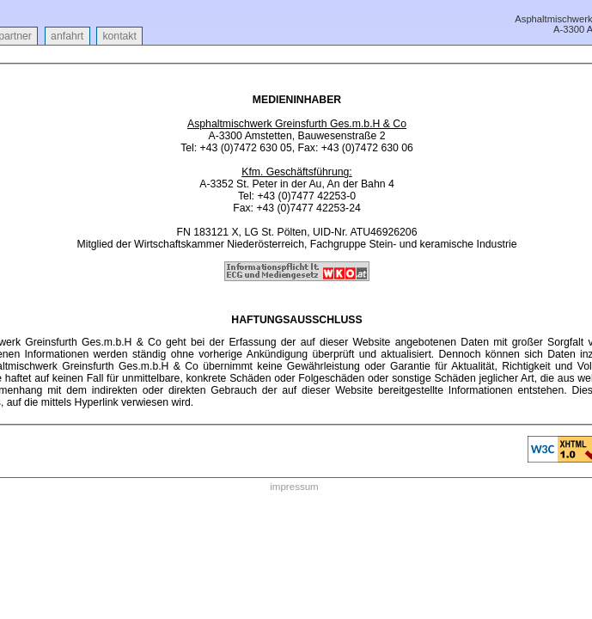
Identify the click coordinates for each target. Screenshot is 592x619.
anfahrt (67, 36)
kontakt (119, 36)
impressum (294, 486)
